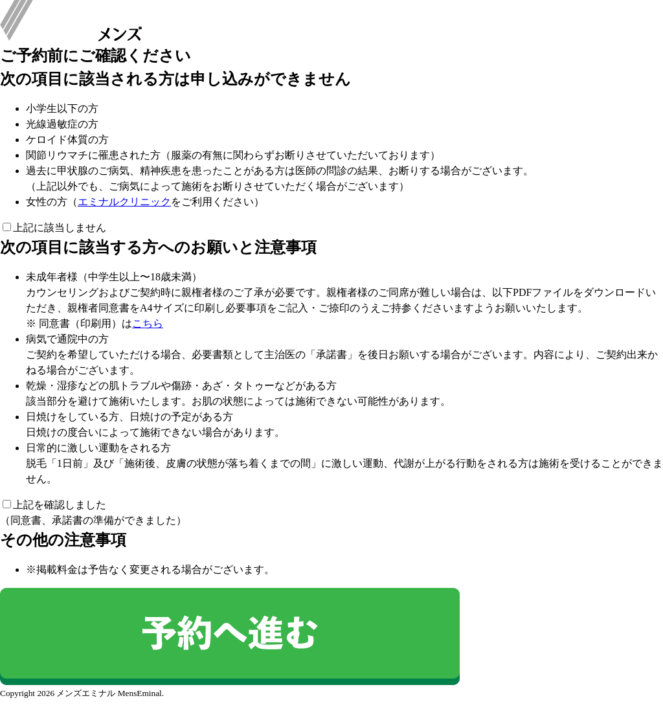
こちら (147, 323)
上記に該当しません (54, 227)
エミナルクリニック (124, 201)
